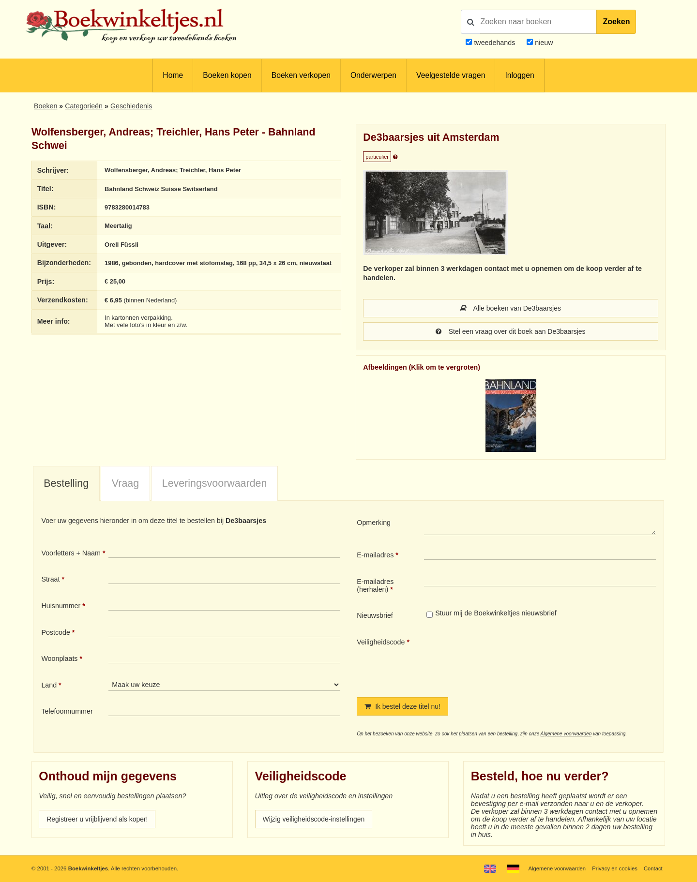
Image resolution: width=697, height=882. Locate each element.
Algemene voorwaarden (566, 733)
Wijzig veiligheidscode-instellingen (315, 819)
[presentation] (504, 659)
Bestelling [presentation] (66, 483)
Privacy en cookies (614, 868)
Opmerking (374, 522)
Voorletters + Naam (71, 553)
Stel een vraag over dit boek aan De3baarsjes (510, 331)
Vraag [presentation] (125, 483)
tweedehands (494, 42)
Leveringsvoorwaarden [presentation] (214, 483)
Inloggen (519, 75)
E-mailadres (375, 555)
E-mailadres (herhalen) (375, 585)
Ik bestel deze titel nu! (403, 706)
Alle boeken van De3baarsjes (510, 308)
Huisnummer (60, 606)
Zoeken (616, 21)
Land (49, 685)
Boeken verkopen (301, 75)
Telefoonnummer (66, 711)
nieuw (543, 42)
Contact (652, 868)
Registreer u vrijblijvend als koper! (98, 819)
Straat (50, 579)
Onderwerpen (373, 75)
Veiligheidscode (381, 642)
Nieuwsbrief (375, 615)
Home (173, 75)
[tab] (66, 484)
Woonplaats (59, 658)
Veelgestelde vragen (450, 75)
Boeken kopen (227, 75)
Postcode (55, 632)
